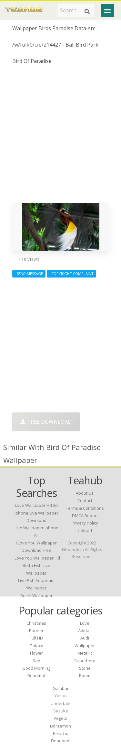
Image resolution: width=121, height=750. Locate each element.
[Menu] (107, 10)
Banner (36, 630)
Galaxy (36, 646)
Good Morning (36, 668)
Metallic (84, 653)
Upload (85, 531)
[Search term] (76, 10)
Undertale (60, 703)
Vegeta (60, 718)
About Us (85, 493)
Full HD (36, 638)
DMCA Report (85, 515)
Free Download (46, 421)
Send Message (29, 273)
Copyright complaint (71, 273)
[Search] (87, 11)
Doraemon (60, 726)
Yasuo (61, 696)
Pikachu (60, 733)
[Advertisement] (60, 136)
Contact (84, 500)
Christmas (36, 623)
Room (84, 675)
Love (84, 623)
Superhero (85, 661)
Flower (36, 653)
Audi (84, 638)
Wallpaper (85, 646)
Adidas (85, 630)
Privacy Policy (85, 523)
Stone (85, 668)
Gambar (61, 688)
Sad (36, 661)
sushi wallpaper (36, 595)
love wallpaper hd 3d (36, 505)
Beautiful (36, 675)
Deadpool (60, 741)
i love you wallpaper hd (36, 558)
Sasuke (60, 711)
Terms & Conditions (85, 508)
